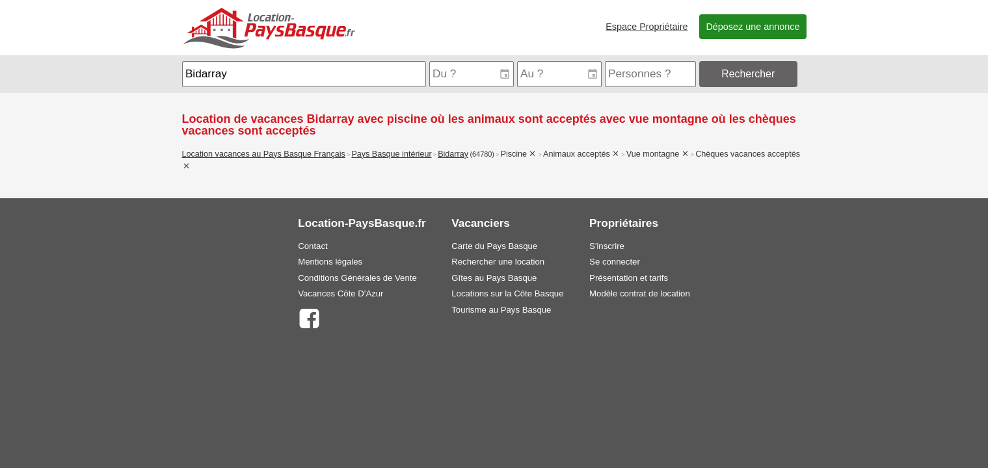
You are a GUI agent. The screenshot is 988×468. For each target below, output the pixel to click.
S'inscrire (606, 246)
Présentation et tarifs (628, 278)
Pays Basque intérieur (391, 154)
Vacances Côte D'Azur (340, 293)
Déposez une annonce (752, 26)
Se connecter (614, 261)
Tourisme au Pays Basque (501, 310)
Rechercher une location (497, 261)
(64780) (482, 154)
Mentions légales (330, 261)
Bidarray (453, 154)
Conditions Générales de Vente (357, 278)
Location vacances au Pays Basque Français (263, 154)
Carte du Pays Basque (494, 246)
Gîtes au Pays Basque (494, 278)
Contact (312, 246)
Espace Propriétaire (647, 26)
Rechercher (748, 73)
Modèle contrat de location (639, 293)
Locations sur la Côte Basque (507, 293)
